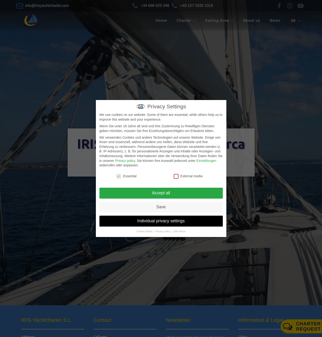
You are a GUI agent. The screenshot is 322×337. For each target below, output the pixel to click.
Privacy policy (125, 161)
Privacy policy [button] (163, 231)
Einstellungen (206, 161)
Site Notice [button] (180, 231)
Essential (126, 176)
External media (188, 176)
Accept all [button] (161, 193)
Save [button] (161, 207)
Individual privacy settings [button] (161, 221)
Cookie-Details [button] (144, 231)
